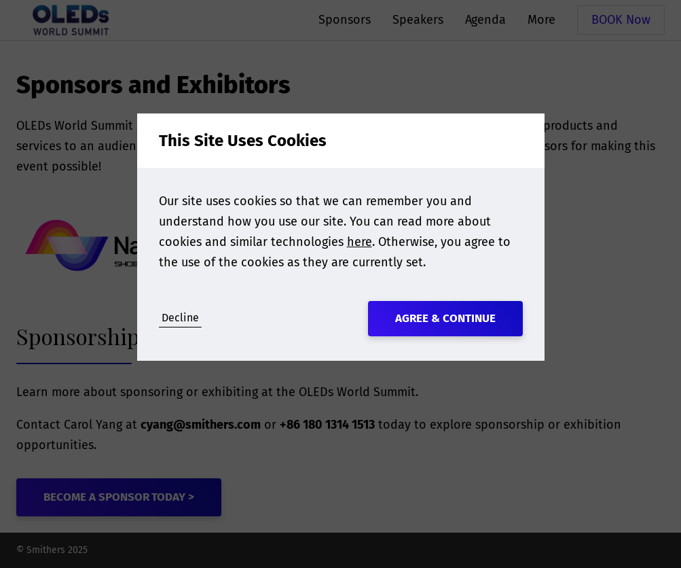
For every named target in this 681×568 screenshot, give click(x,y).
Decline (180, 317)
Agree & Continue (445, 318)
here (359, 241)
